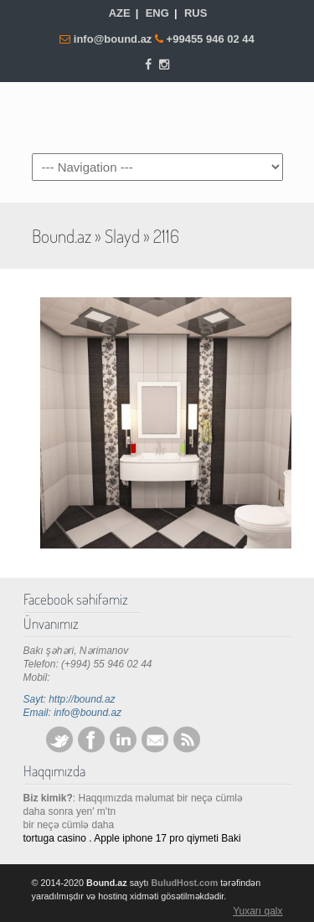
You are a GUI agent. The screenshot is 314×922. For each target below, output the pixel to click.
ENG (157, 13)
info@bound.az (114, 39)
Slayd (122, 235)
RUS (195, 13)
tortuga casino (54, 838)
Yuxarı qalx (257, 911)
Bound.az (157, 116)
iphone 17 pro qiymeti (170, 838)
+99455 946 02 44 (211, 39)
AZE (120, 13)
